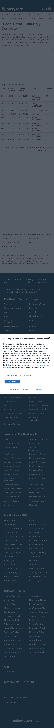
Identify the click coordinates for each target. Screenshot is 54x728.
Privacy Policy (39, 389)
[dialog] (27, 364)
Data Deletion (14, 389)
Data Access (26, 389)
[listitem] (27, 375)
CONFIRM (12, 381)
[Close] (50, 339)
